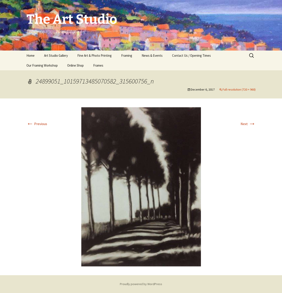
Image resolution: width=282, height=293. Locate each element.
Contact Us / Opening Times (191, 55)
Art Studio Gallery (56, 55)
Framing (126, 55)
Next (248, 124)
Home (30, 55)
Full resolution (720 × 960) (239, 89)
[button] (141, 186)
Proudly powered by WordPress (141, 284)
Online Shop (75, 65)
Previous (36, 124)
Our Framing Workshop (42, 65)
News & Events (152, 55)
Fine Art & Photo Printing (94, 55)
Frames (98, 65)
